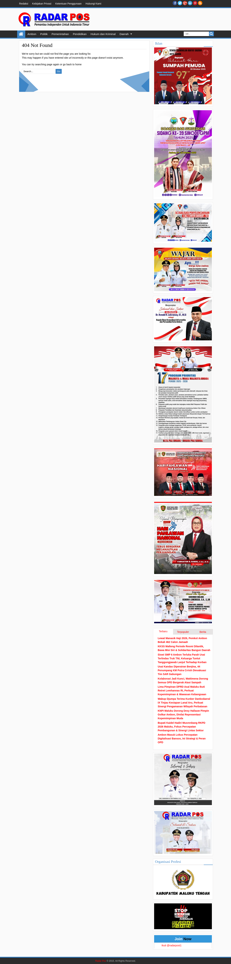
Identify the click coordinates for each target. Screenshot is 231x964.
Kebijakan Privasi (41, 3)
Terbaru (163, 631)
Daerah (123, 34)
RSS (200, 3)
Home (21, 34)
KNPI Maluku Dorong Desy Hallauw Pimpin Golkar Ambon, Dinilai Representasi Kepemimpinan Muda (183, 714)
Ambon (31, 34)
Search (211, 33)
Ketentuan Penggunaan (68, 3)
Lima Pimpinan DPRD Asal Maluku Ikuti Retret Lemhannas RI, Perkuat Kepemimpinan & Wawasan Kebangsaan (182, 690)
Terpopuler (183, 631)
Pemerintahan (60, 34)
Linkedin (190, 3)
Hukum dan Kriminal (103, 34)
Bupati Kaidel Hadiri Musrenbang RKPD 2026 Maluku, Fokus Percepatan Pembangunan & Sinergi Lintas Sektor (181, 726)
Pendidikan (80, 34)
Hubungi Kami (93, 3)
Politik (44, 34)
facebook (175, 3)
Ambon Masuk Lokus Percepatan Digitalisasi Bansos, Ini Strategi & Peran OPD (182, 738)
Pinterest (195, 3)
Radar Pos (100, 961)
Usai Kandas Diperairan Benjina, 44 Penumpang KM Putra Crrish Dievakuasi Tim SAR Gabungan (182, 670)
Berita (202, 631)
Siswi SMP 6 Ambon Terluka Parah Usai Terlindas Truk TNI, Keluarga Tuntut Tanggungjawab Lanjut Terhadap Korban (182, 658)
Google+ (185, 3)
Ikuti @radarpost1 (172, 945)
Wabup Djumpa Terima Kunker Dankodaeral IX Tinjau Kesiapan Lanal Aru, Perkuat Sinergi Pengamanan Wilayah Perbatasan (184, 702)
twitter (180, 3)
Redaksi (23, 3)
